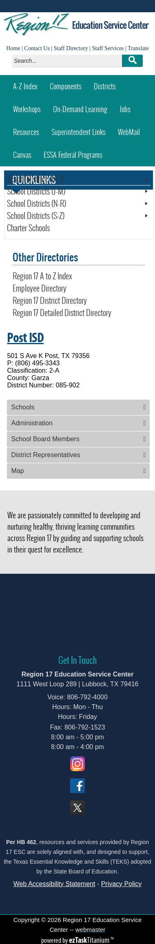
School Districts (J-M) (36, 191)
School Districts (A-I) (35, 179)
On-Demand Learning (80, 109)
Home (13, 48)
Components (66, 86)
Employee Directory (39, 288)
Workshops (30, 106)
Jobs (125, 109)
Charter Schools (28, 228)
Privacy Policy (121, 883)
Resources (26, 131)
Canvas (25, 152)
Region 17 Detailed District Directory (62, 313)
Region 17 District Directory (50, 300)
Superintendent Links (78, 131)
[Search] (69, 61)
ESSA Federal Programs (73, 154)
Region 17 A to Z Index (42, 276)
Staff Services (108, 48)
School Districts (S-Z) (35, 216)
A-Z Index (25, 86)
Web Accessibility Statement (54, 883)
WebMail (132, 129)
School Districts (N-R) (36, 203)
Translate (138, 48)
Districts (105, 86)
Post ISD (25, 337)
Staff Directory (71, 48)
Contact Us (37, 48)
